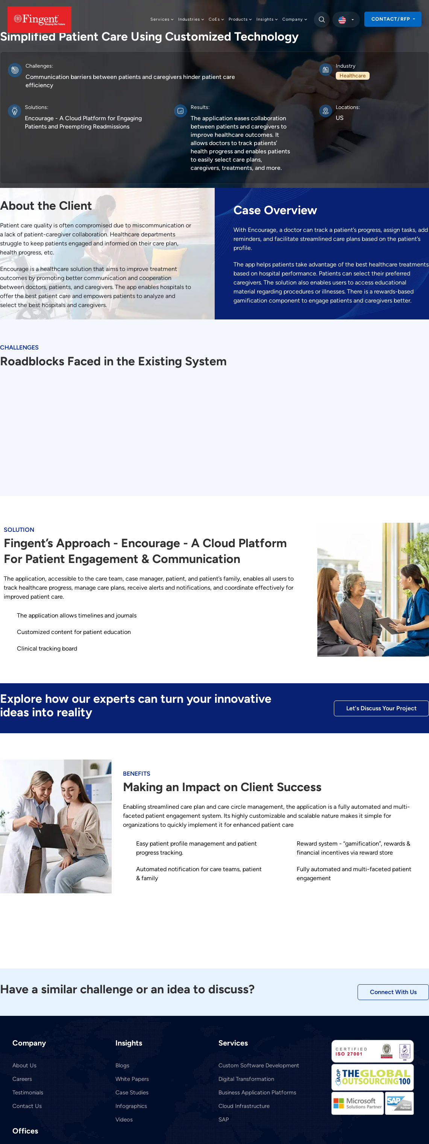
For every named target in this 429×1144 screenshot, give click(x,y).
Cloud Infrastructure (244, 1106)
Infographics (131, 1106)
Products (241, 19)
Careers (22, 1079)
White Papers (132, 1079)
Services (162, 19)
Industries (191, 19)
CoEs (217, 19)
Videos (124, 1119)
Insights (267, 19)
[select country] (346, 19)
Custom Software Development (258, 1065)
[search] (321, 19)
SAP (223, 1119)
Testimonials (27, 1092)
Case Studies (132, 1092)
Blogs (122, 1065)
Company (295, 19)
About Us (24, 1065)
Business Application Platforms (257, 1092)
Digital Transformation (246, 1079)
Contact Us (27, 1106)
